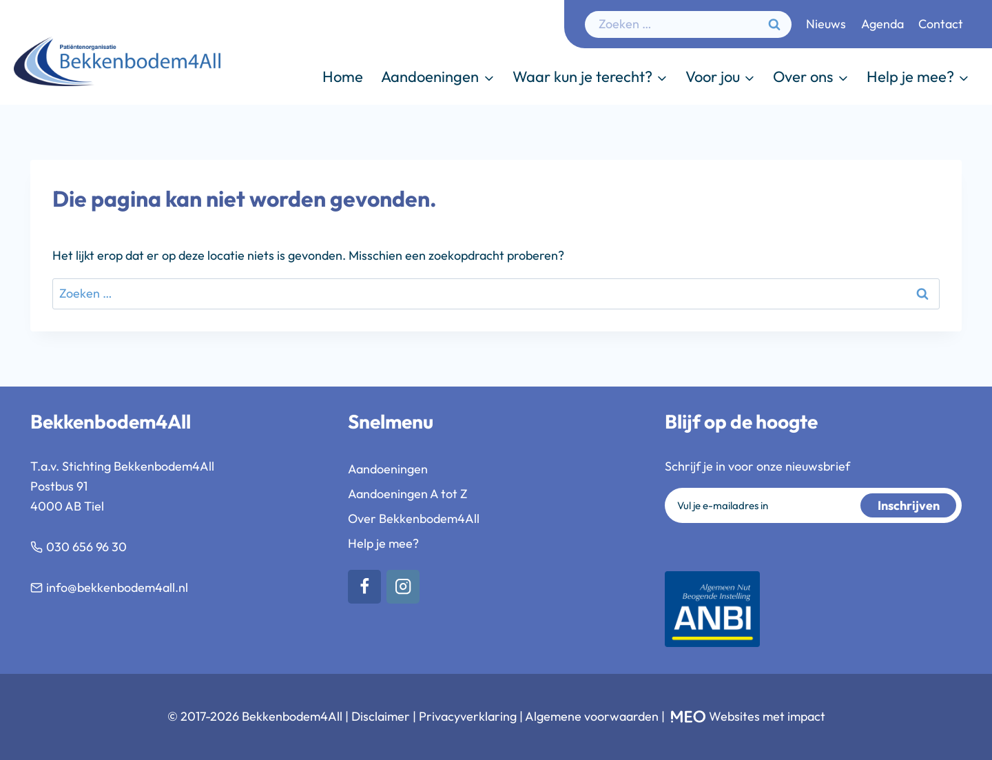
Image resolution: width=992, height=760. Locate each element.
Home (342, 76)
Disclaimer (380, 716)
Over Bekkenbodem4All (413, 518)
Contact (940, 24)
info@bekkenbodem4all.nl (117, 587)
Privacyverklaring (468, 716)
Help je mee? (383, 543)
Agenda (882, 24)
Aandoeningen (388, 469)
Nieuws (826, 24)
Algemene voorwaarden (592, 716)
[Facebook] (365, 587)
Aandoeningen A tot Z (408, 494)
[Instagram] (403, 587)
